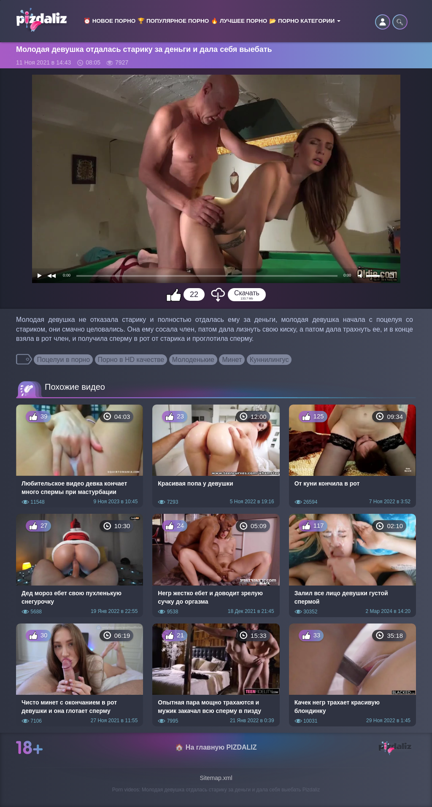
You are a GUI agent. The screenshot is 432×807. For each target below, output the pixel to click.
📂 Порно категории (304, 21)
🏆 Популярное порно (173, 21)
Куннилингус (269, 359)
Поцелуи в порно (63, 359)
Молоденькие (193, 359)
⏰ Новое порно (109, 21)
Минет (232, 359)
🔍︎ (400, 22)
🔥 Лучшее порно (239, 21)
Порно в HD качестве (131, 359)
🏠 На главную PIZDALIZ (215, 747)
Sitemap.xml (216, 778)
